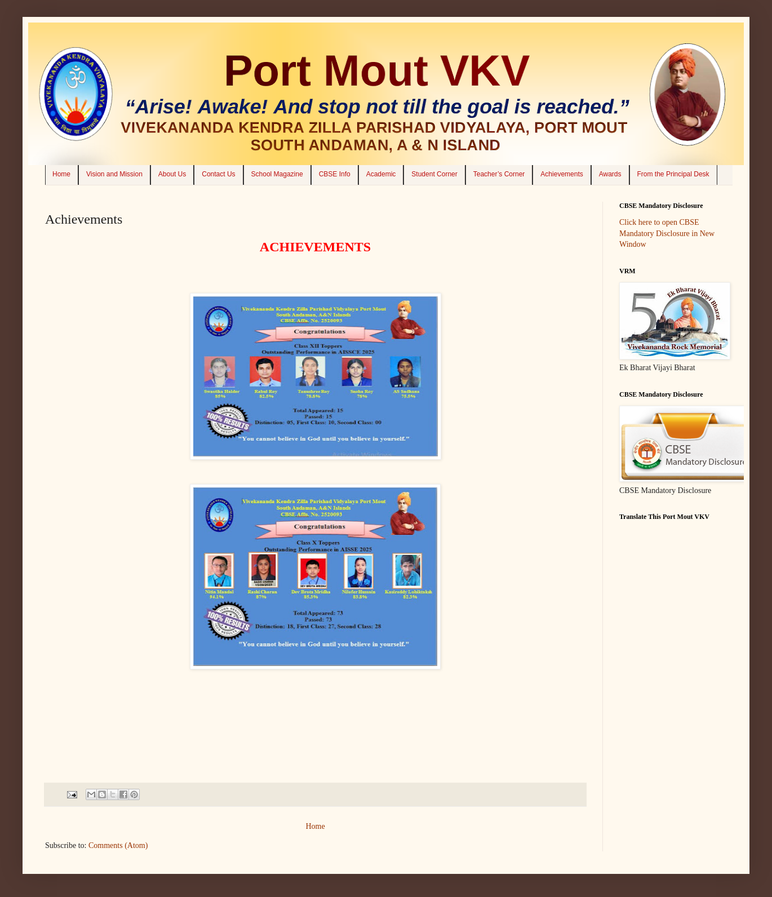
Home (61, 174)
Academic (381, 174)
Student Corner (434, 174)
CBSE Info (334, 174)
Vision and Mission (114, 174)
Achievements (561, 174)
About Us (172, 174)
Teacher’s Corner (499, 174)
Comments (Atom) (118, 845)
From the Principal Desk (673, 174)
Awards (610, 174)
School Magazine (277, 174)
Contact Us (218, 174)
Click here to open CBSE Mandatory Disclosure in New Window (667, 233)
